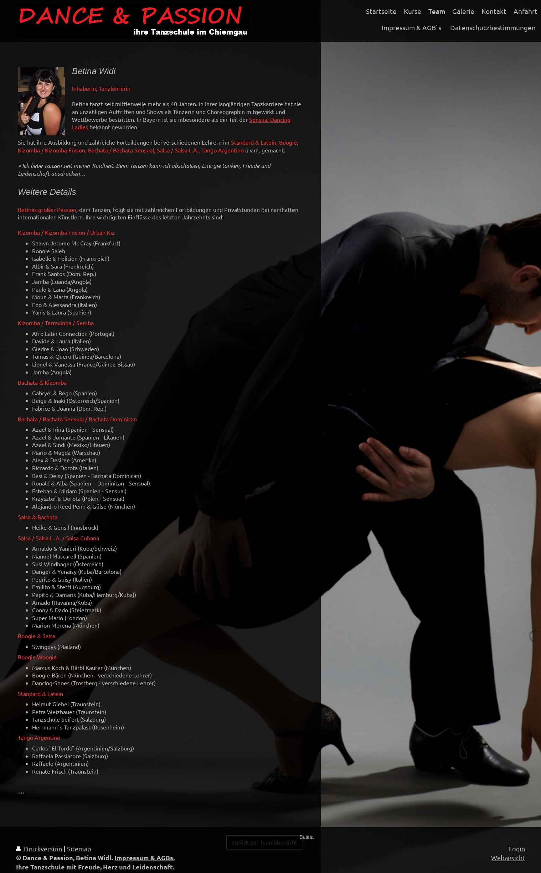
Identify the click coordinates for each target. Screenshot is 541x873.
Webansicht (508, 857)
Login (517, 848)
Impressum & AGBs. (144, 857)
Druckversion (39, 848)
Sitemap (79, 848)
